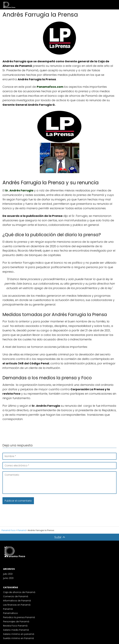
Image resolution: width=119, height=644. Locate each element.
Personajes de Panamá (16, 621)
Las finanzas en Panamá (16, 604)
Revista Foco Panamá (15, 625)
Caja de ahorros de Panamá (19, 592)
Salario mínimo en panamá (18, 634)
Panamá (8, 609)
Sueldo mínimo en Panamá (18, 638)
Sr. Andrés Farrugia (19, 190)
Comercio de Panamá (15, 596)
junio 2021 (8, 578)
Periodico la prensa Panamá (19, 617)
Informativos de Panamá (17, 600)
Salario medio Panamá (16, 629)
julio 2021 (8, 573)
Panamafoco (10, 613)
